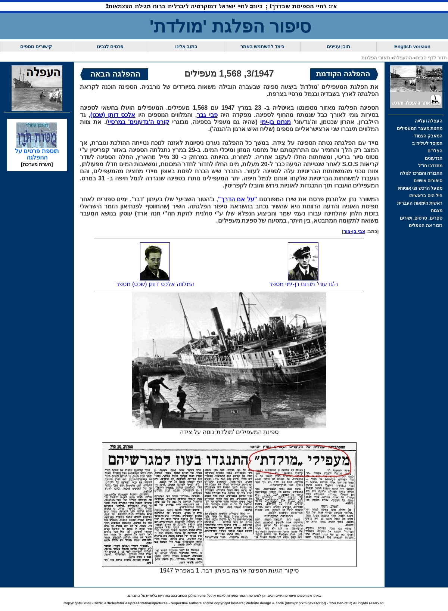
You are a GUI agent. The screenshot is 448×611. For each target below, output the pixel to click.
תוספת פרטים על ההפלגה (37, 152)
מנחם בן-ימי (275, 122)
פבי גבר (207, 115)
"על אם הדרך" (237, 199)
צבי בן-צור (354, 231)
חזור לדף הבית (431, 58)
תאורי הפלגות (376, 58)
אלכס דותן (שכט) (113, 115)
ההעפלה (402, 58)
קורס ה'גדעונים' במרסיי (138, 122)
